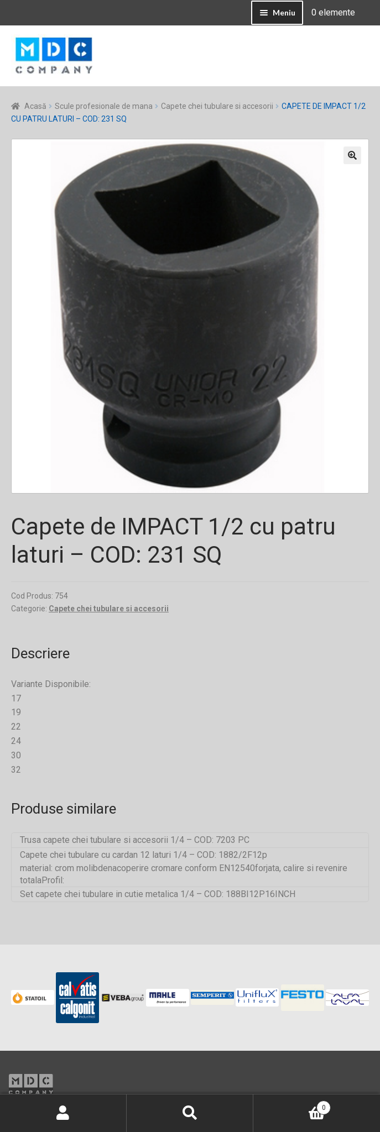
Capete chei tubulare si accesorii (217, 106)
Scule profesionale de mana (104, 106)
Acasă (35, 106)
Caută (190, 1113)
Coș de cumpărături (292, 1105)
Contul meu (63, 1113)
